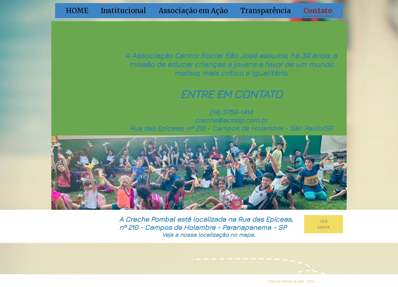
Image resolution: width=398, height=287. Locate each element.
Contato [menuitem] (318, 10)
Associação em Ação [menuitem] (193, 10)
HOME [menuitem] (77, 10)
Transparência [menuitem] (265, 10)
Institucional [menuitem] (123, 10)
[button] (323, 224)
